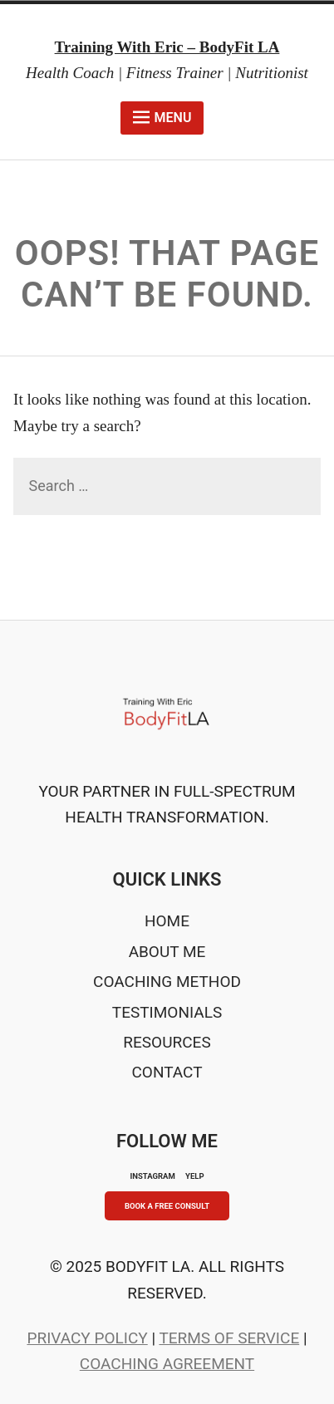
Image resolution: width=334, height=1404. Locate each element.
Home (167, 920)
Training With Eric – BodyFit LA (167, 47)
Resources (166, 1042)
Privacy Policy (87, 1338)
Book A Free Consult (167, 1205)
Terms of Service (229, 1338)
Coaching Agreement (167, 1363)
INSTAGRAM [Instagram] (152, 1176)
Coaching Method (167, 981)
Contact (166, 1072)
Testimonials (167, 1012)
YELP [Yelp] (194, 1176)
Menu (162, 117)
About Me (167, 951)
